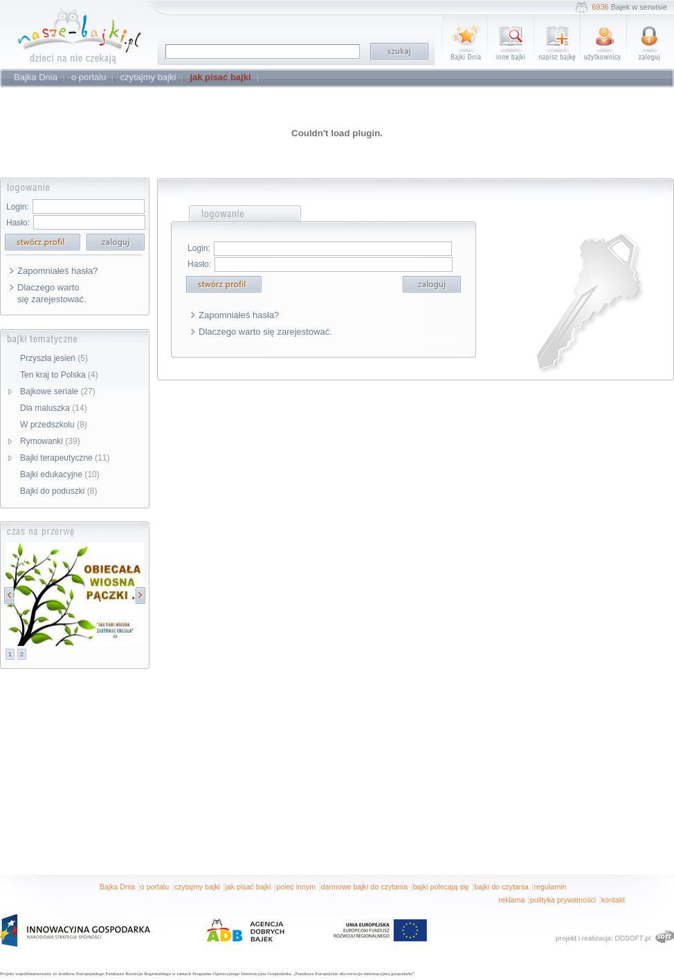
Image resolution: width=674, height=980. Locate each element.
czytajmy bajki (197, 886)
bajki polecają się (441, 886)
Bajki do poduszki (58, 491)
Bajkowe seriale (57, 391)
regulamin (550, 886)
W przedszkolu (53, 424)
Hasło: (18, 223)
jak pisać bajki (248, 886)
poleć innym (296, 886)
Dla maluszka (53, 408)
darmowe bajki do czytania (364, 886)
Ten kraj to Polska (59, 375)
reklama (511, 900)
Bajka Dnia (118, 886)
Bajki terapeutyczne (64, 458)
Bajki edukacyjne (60, 474)
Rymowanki (50, 441)
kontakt (613, 900)
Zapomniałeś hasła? (57, 271)
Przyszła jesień (54, 358)
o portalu (154, 886)
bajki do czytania (501, 886)
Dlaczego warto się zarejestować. (51, 293)
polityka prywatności (563, 900)
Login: (17, 207)
